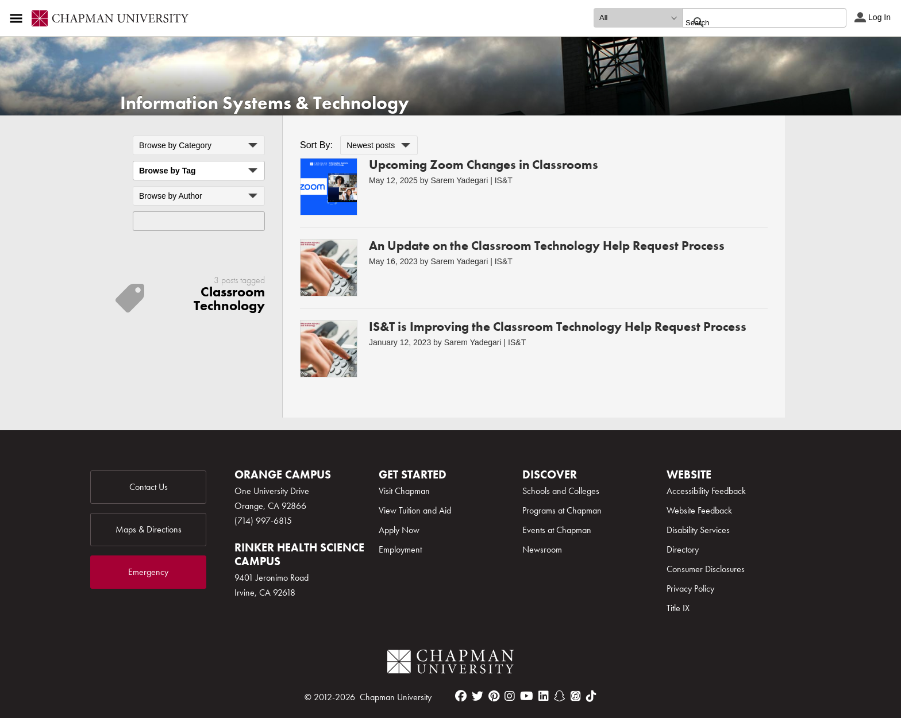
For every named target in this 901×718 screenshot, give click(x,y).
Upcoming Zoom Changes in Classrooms (483, 164)
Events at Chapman (556, 530)
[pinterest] (493, 696)
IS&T (504, 180)
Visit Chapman (404, 491)
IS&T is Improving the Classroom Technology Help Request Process (557, 326)
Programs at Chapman (562, 510)
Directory (683, 549)
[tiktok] (591, 696)
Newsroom (542, 549)
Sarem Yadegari (459, 180)
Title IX (678, 608)
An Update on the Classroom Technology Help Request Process (547, 245)
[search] (752, 22)
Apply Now (399, 530)
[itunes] (576, 696)
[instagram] (510, 696)
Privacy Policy (690, 588)
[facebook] (461, 696)
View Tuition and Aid (415, 510)
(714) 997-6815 (263, 521)
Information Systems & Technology (264, 103)
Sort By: (316, 145)
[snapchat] (559, 696)
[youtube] (526, 696)
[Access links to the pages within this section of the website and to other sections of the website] (18, 18)
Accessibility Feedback (706, 491)
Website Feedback (699, 510)
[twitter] (477, 696)
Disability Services (698, 530)
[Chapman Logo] (450, 664)
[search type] (638, 18)
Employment (400, 549)
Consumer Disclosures (706, 569)
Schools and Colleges (560, 491)
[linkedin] (543, 696)
